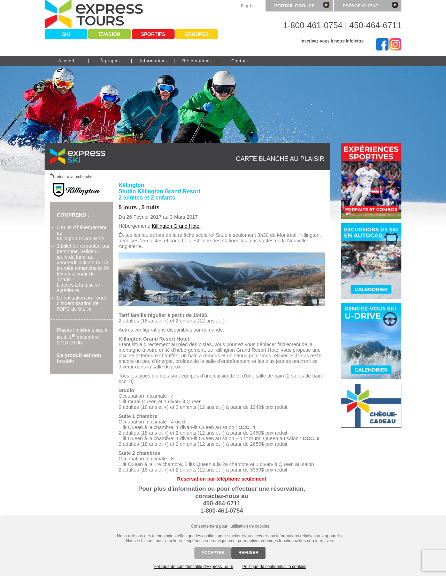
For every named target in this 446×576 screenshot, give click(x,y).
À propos (110, 61)
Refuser (248, 552)
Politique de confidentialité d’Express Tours (193, 566)
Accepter (212, 552)
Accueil (66, 61)
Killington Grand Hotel (176, 226)
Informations (153, 61)
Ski (66, 34)
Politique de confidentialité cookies (274, 566)
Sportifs (153, 34)
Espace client (370, 5)
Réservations (196, 61)
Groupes (196, 34)
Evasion (109, 34)
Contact (239, 61)
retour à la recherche (73, 176)
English (248, 5)
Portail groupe (302, 5)
